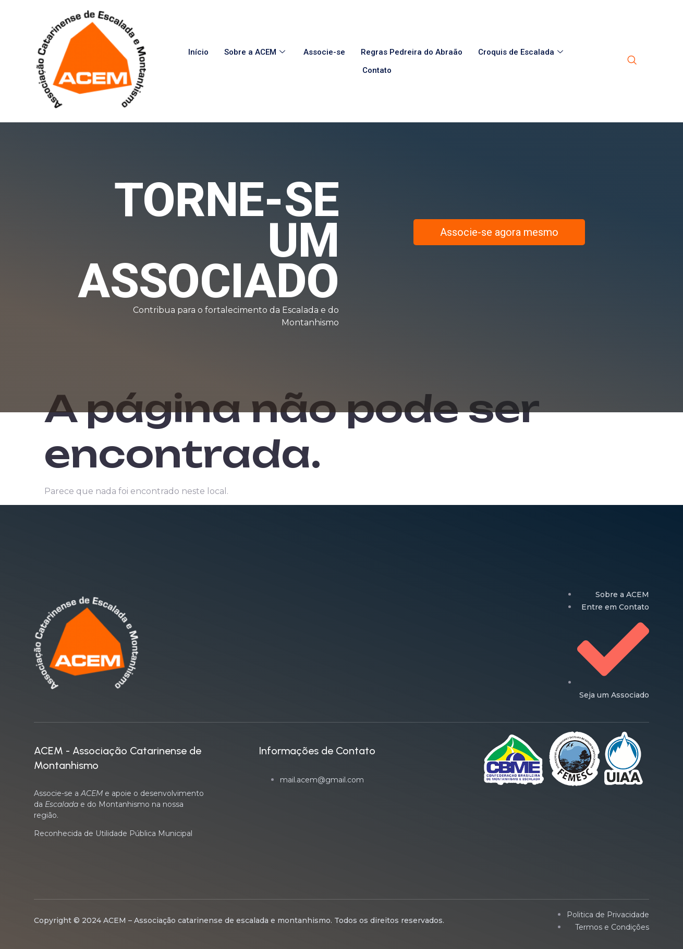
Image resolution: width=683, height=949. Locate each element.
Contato (377, 70)
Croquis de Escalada (522, 52)
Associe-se (324, 52)
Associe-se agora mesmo (499, 232)
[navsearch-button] (632, 61)
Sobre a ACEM (256, 52)
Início (198, 52)
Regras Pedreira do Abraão (411, 52)
